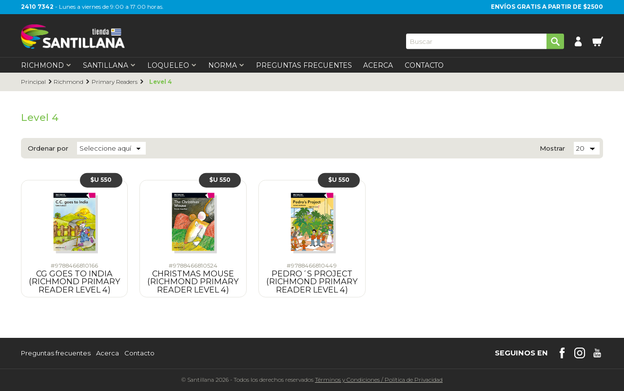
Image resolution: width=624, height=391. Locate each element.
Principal (33, 81)
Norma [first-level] (226, 65)
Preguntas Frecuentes (304, 65)
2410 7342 (37, 6)
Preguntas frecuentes (56, 353)
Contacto (424, 65)
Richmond (68, 81)
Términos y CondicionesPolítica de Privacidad (379, 379)
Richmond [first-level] (46, 65)
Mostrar (552, 148)
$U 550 (101, 179)
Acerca (378, 65)
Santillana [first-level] (109, 65)
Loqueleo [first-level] (171, 65)
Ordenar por (48, 148)
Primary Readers (114, 81)
